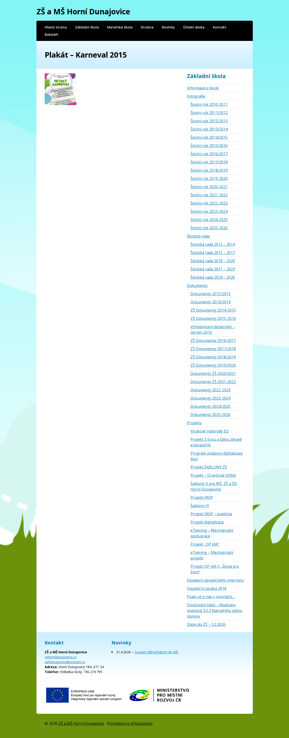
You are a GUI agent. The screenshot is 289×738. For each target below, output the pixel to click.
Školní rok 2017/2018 (209, 162)
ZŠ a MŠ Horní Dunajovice (83, 11)
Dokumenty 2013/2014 (210, 302)
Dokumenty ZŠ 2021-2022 (213, 381)
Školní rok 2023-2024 (209, 211)
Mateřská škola (120, 27)
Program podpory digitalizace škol (216, 456)
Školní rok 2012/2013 (209, 120)
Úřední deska (194, 27)
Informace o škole (203, 88)
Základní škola (87, 27)
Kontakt (219, 27)
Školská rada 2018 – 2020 (212, 260)
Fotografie (196, 96)
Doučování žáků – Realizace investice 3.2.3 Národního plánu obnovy (214, 610)
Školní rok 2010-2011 (209, 104)
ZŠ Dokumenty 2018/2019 (213, 357)
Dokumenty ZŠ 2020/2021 (213, 373)
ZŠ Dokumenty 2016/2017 (213, 340)
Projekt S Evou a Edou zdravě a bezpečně (216, 442)
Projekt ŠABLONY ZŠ (208, 467)
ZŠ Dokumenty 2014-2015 (213, 310)
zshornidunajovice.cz (60, 657)
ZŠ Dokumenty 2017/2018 (213, 348)
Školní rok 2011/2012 (209, 112)
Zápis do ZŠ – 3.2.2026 (206, 624)
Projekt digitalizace (207, 522)
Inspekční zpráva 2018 (206, 588)
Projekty (194, 422)
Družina (147, 27)
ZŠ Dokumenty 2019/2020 (213, 365)
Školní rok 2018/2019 (209, 170)
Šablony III (199, 505)
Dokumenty (197, 285)
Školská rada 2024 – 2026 (212, 277)
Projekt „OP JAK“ (204, 544)
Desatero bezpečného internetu (215, 580)
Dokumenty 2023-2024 (210, 398)
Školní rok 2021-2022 (209, 195)
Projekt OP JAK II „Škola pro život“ (214, 569)
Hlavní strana (56, 27)
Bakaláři (51, 34)
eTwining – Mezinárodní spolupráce (211, 533)
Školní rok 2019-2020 (209, 178)
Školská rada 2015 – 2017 (212, 252)
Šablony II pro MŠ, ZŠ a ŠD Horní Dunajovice (213, 486)
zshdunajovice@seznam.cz (65, 662)
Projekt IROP (201, 497)
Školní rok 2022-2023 (209, 203)
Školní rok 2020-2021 (209, 186)
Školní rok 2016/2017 (209, 153)
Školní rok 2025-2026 (209, 227)
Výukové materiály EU (209, 431)
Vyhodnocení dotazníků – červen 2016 (212, 329)
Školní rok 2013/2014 (209, 129)
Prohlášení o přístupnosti (129, 723)
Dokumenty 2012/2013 (210, 293)
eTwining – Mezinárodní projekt (211, 555)
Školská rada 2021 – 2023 (212, 269)
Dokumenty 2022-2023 (210, 390)
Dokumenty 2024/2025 (210, 406)
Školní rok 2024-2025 (209, 219)
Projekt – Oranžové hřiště (213, 475)
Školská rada (198, 236)
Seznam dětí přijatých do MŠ (156, 652)
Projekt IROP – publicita (211, 513)
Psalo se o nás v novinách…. (211, 596)
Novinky (168, 27)
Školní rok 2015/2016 (209, 145)
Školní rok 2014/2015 (209, 137)
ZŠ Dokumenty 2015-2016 (213, 318)
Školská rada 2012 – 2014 (212, 244)
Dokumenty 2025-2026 (210, 414)
